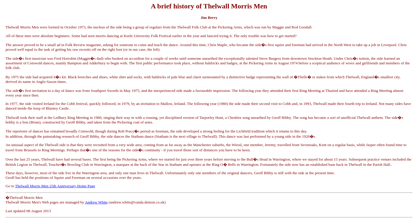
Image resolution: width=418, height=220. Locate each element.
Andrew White (96, 202)
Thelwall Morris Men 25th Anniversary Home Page (55, 186)
